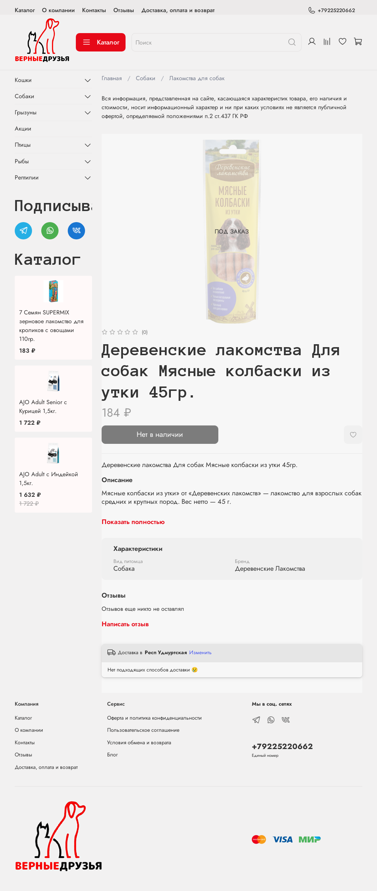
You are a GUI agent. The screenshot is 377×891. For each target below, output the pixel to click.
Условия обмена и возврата (139, 742)
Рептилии (27, 177)
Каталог (25, 10)
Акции (23, 128)
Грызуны (25, 112)
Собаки (145, 78)
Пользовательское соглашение (143, 730)
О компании (58, 10)
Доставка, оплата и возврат (178, 10)
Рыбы (22, 161)
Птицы (23, 144)
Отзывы (123, 10)
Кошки (23, 80)
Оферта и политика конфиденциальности (154, 717)
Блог (112, 754)
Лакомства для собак (197, 78)
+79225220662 (331, 10)
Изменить (200, 652)
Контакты (94, 10)
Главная (112, 78)
